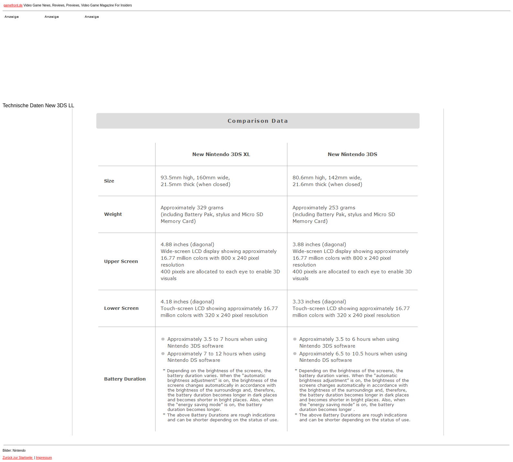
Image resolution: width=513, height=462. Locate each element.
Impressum (44, 457)
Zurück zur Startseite (18, 457)
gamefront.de (13, 5)
